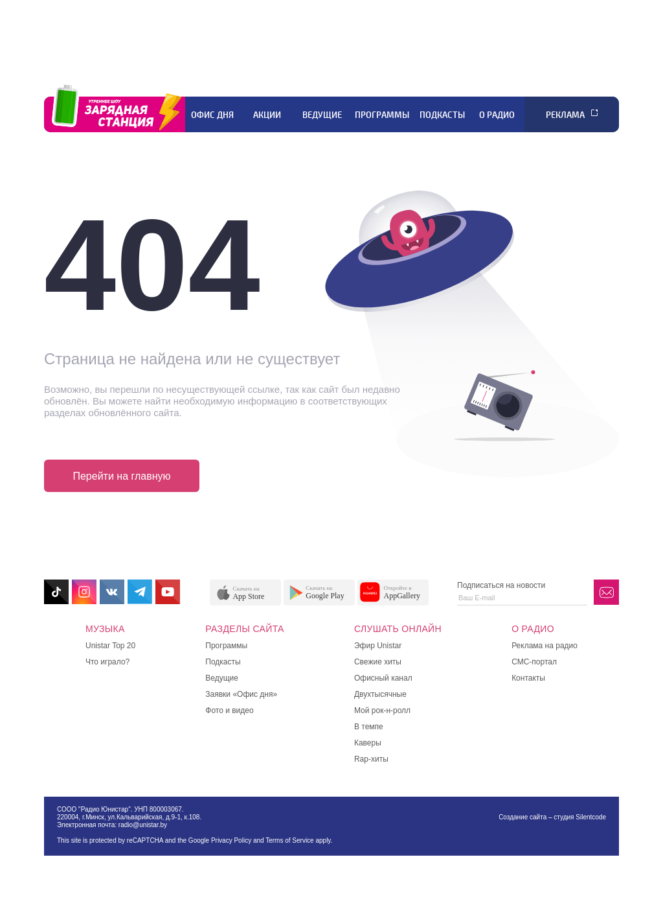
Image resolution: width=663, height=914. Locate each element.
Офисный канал (383, 678)
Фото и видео (229, 710)
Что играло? (107, 661)
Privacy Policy (231, 840)
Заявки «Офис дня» (241, 694)
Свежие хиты (377, 661)
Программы (382, 115)
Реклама (565, 115)
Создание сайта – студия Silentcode (552, 817)
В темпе (368, 726)
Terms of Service (289, 840)
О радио (497, 115)
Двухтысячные (380, 694)
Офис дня (212, 115)
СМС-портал (534, 661)
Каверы (367, 742)
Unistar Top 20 (110, 645)
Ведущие (322, 115)
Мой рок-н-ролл (382, 710)
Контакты (528, 678)
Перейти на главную (121, 476)
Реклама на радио (544, 645)
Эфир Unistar (377, 645)
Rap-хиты (371, 759)
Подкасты (442, 115)
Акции (267, 115)
